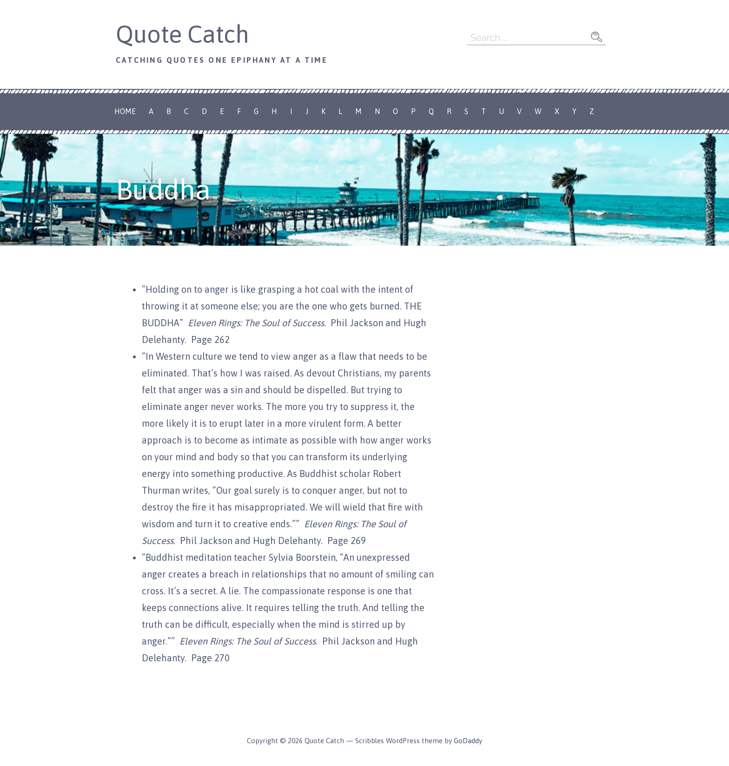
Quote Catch (182, 34)
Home (125, 111)
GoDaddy (468, 741)
